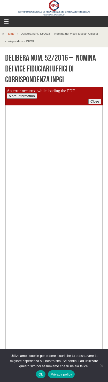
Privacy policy (61, 374)
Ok (40, 374)
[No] (101, 365)
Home (10, 33)
